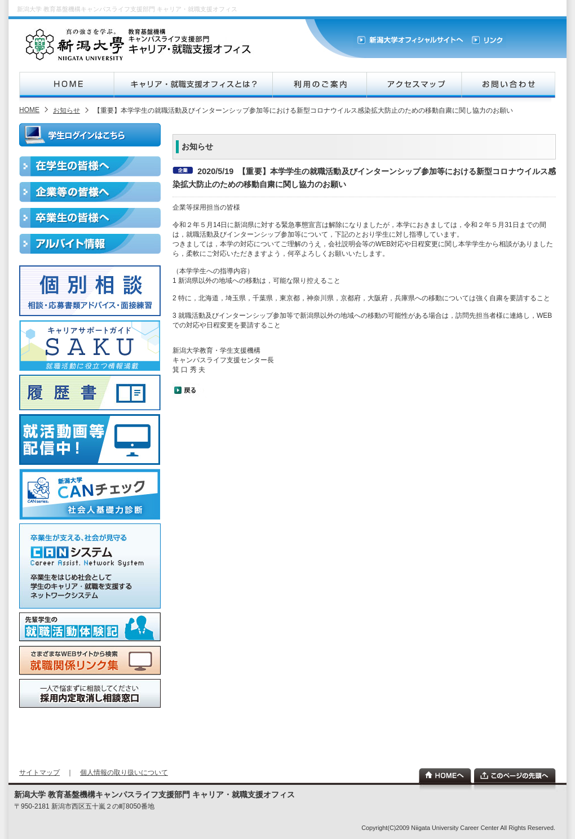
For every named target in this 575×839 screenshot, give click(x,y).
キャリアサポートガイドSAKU (90, 345)
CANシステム (90, 566)
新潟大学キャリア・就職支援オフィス (140, 44)
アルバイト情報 (90, 244)
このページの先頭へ (515, 775)
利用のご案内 (319, 85)
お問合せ (508, 85)
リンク (486, 40)
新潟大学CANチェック (90, 494)
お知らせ (66, 110)
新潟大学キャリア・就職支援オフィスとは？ (193, 85)
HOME (66, 85)
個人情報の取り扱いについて (124, 772)
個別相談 (90, 290)
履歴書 (90, 392)
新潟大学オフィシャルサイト (410, 40)
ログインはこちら (90, 135)
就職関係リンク (90, 660)
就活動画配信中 (90, 439)
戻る (189, 390)
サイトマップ (39, 772)
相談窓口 (90, 693)
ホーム (445, 775)
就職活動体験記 (90, 627)
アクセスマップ (413, 85)
